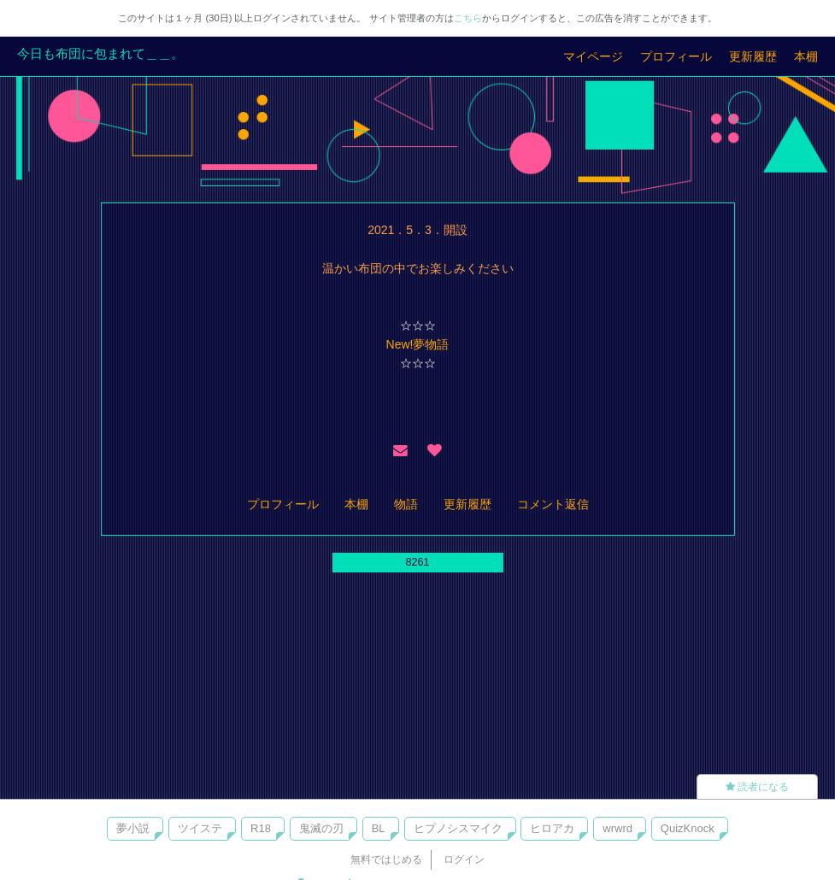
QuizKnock (687, 828)
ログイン (464, 859)
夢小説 (133, 828)
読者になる (757, 787)
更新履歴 (753, 56)
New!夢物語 (418, 344)
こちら (468, 18)
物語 (406, 504)
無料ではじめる (386, 859)
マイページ (593, 56)
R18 (260, 828)
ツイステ (200, 828)
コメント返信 (553, 504)
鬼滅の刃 (321, 828)
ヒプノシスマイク (458, 828)
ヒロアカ (552, 828)
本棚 (806, 56)
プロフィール (676, 56)
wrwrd (617, 828)
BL (378, 828)
